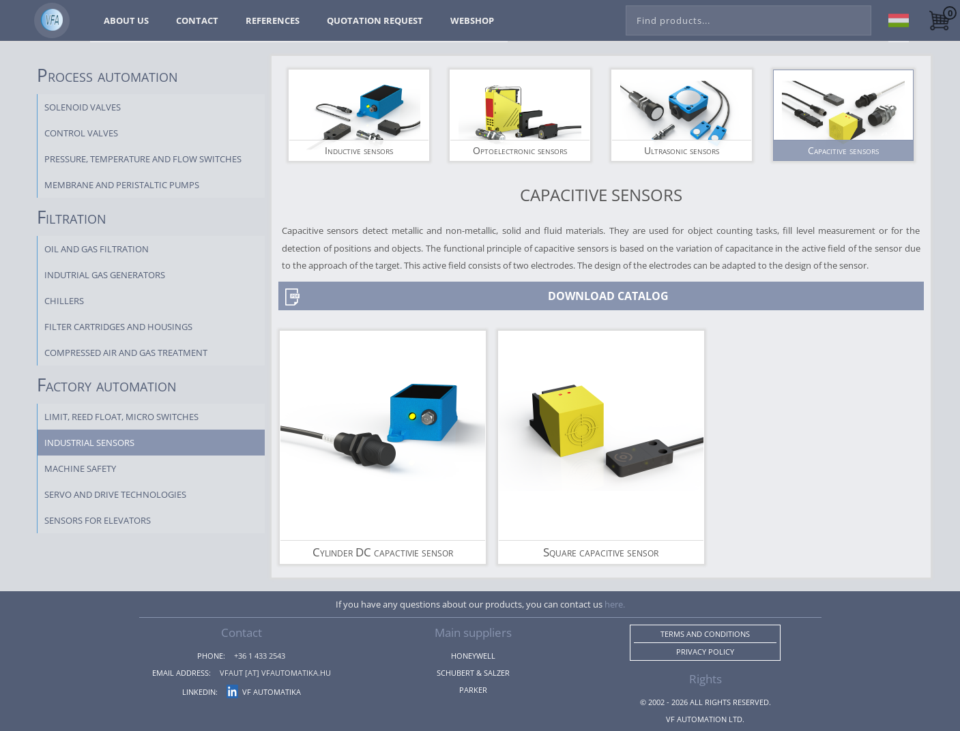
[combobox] (748, 17)
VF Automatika (264, 692)
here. (615, 604)
